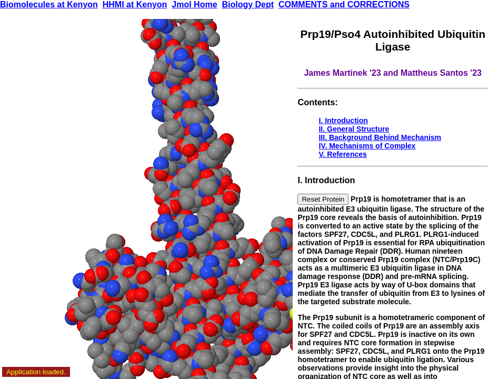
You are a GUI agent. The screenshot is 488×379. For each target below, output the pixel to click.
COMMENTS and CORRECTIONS (344, 4)
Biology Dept (248, 4)
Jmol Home (194, 4)
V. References (342, 154)
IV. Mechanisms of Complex (366, 146)
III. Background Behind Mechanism (379, 137)
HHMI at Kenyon (135, 4)
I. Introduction (342, 120)
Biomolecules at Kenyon (49, 4)
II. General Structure (353, 129)
